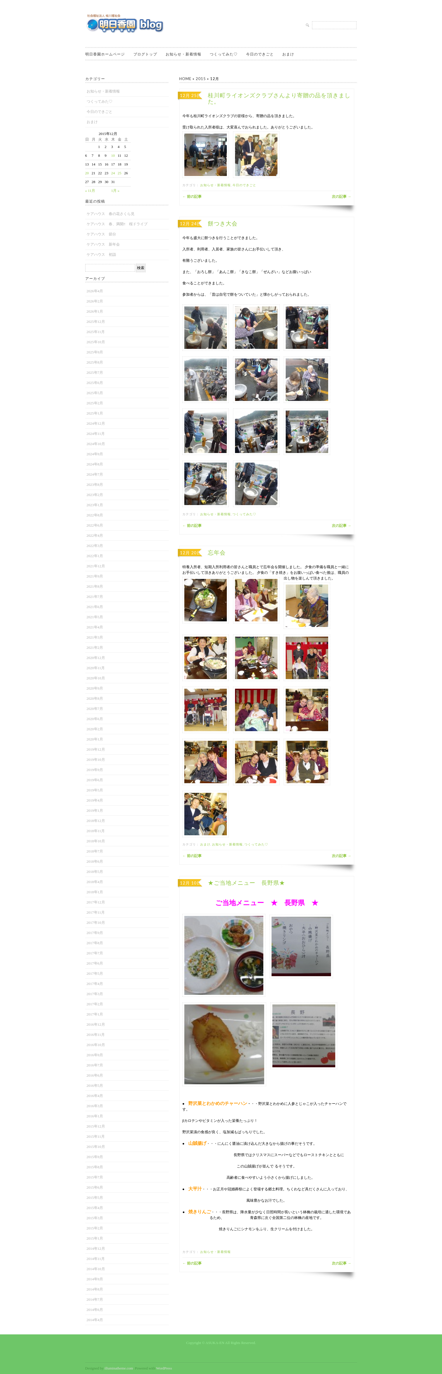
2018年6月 (95, 861)
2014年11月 (96, 1259)
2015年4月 (95, 1208)
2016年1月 (95, 1116)
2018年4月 (95, 882)
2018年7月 (95, 851)
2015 (201, 78)
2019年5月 (95, 790)
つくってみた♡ (224, 54)
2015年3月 (95, 1218)
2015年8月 (95, 1167)
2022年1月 (95, 556)
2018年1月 (95, 892)
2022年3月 (95, 546)
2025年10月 (96, 342)
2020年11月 (96, 668)
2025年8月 (95, 362)
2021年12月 (96, 566)
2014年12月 (96, 1248)
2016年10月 (96, 1045)
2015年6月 (95, 1187)
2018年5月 (95, 872)
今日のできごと (260, 54)
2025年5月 (95, 393)
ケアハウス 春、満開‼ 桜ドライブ (117, 224)
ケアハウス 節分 (101, 234)
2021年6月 (95, 607)
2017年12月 (96, 902)
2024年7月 (95, 474)
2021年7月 (95, 596)
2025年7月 (95, 372)
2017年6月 (95, 963)
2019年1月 (95, 810)
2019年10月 (96, 759)
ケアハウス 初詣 (101, 254)
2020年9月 (95, 688)
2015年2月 (95, 1228)
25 (119, 173)
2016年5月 (95, 1085)
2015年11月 (96, 1136)
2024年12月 (96, 423)
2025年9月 (95, 352)
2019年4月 (95, 800)
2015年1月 (95, 1238)
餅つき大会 (223, 223)
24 (113, 173)
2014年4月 (95, 1320)
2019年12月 (96, 749)
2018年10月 (96, 841)
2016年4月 (95, 1096)
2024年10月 (96, 444)
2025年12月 (96, 321)
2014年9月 (95, 1279)
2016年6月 (95, 1075)
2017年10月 (96, 922)
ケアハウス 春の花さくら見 (110, 214)
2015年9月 (95, 1157)
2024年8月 (95, 464)
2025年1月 (95, 413)
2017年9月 (95, 933)
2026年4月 (95, 291)
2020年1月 (95, 739)
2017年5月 (95, 973)
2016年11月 (96, 1034)
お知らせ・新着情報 (183, 54)
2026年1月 (95, 311)
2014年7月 (95, 1299)
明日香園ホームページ (105, 54)
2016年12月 (96, 1024)
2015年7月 (95, 1177)
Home (185, 78)
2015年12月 (96, 1126)
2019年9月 (95, 770)
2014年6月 (95, 1310)
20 (87, 173)
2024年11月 (96, 433)
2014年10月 (96, 1269)
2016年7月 (95, 1065)
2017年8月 (95, 943)
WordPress (164, 1368)
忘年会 (217, 552)
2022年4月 (95, 535)
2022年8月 (95, 515)
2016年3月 (95, 1106)
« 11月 (90, 190)
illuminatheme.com (118, 1368)
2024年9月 (95, 454)
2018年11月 (96, 831)
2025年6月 (95, 383)
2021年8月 (95, 586)
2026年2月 (95, 301)
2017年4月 (95, 984)
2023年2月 (95, 495)
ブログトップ (145, 54)
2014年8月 (95, 1289)
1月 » (115, 190)
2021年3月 (95, 637)
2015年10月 (96, 1147)
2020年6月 (95, 719)
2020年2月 (95, 729)
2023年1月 (95, 505)
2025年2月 (95, 403)
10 (113, 155)
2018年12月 (96, 821)
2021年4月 (95, 627)
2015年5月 (95, 1197)
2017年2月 (95, 1004)
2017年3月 (95, 994)
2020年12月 (96, 658)
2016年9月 (95, 1055)
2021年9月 (95, 576)
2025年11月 (96, 332)
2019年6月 (95, 780)
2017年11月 (96, 912)
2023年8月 (95, 484)
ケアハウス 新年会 (103, 244)
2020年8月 (95, 698)
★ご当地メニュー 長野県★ (246, 883)
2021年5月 (95, 617)
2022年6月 (95, 525)
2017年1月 (95, 1014)
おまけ (288, 54)
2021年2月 (95, 647)
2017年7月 (95, 953)
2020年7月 (95, 709)
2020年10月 (96, 678)
